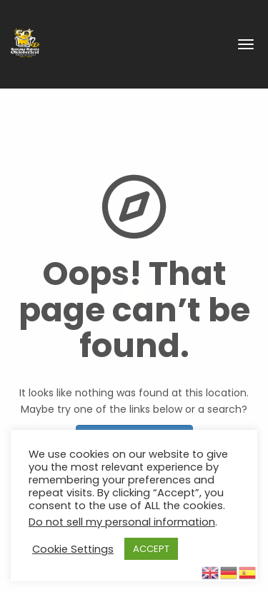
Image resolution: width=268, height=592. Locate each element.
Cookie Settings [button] (73, 549)
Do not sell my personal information (122, 522)
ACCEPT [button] (151, 549)
